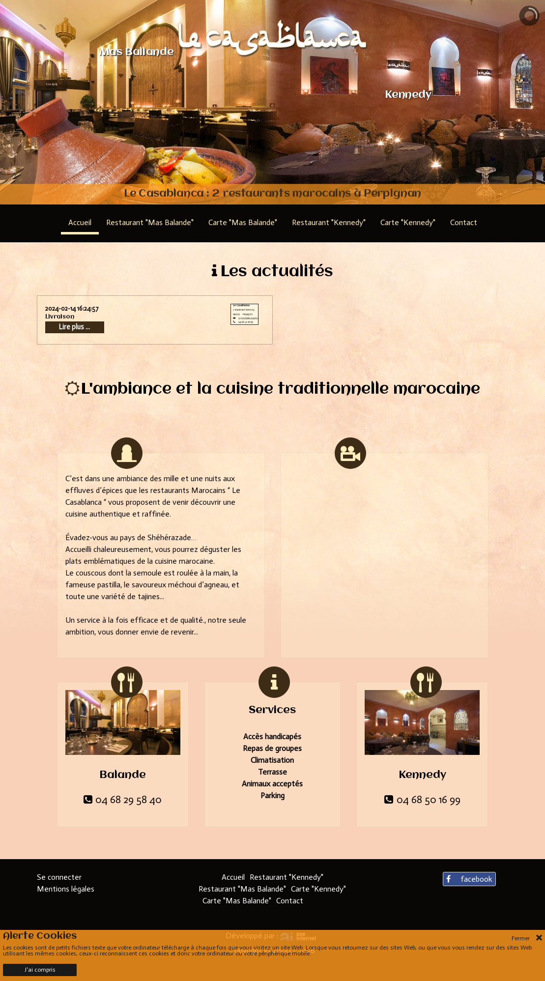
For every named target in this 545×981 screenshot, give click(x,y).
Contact (289, 900)
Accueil (233, 877)
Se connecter (59, 877)
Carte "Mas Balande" (236, 900)
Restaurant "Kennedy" (286, 877)
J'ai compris (40, 969)
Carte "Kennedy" (318, 889)
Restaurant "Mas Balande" (242, 889)
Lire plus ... (74, 326)
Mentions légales (65, 889)
